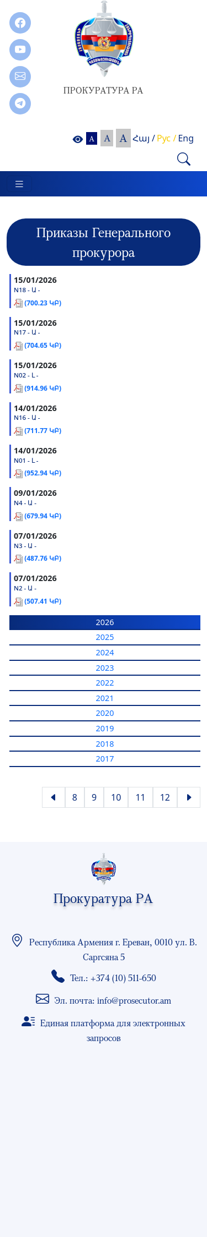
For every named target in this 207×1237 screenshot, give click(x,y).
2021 (105, 698)
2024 (105, 652)
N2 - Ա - (25, 588)
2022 (105, 682)
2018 (105, 743)
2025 (105, 637)
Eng (186, 138)
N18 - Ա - (27, 290)
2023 (105, 668)
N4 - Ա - (25, 503)
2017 (105, 758)
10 (116, 797)
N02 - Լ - (26, 375)
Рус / (166, 138)
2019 (105, 728)
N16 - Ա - (27, 418)
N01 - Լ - (26, 460)
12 (165, 797)
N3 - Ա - (25, 546)
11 (140, 797)
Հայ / (143, 138)
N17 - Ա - (27, 332)
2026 (105, 622)
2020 (105, 713)
